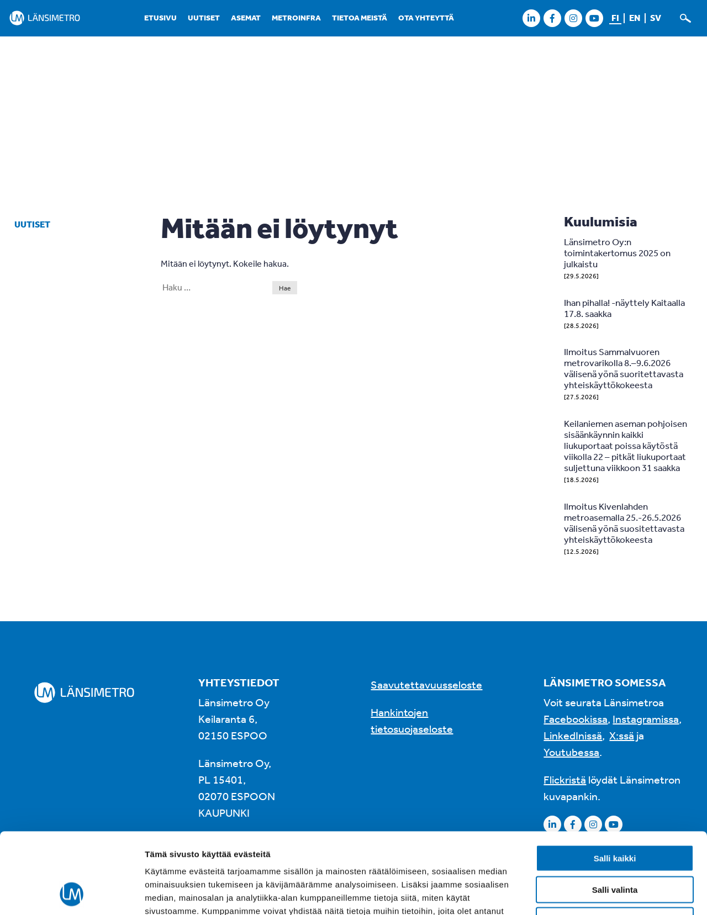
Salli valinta (615, 813)
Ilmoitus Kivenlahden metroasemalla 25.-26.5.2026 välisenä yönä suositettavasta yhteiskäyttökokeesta (624, 522)
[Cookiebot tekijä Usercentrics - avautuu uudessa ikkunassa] (71, 893)
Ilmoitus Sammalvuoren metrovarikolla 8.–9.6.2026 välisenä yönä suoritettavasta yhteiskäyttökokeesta (623, 368)
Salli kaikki (615, 782)
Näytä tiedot (591, 893)
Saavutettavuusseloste (426, 684)
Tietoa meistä (359, 18)
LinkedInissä (573, 735)
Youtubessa (571, 751)
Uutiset (204, 18)
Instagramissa (646, 718)
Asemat (246, 18)
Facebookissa (576, 718)
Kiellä (615, 844)
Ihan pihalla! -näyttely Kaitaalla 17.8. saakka (624, 308)
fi (615, 17)
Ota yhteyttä (426, 18)
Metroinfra (296, 18)
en (634, 17)
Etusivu (160, 18)
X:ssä (621, 735)
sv (655, 17)
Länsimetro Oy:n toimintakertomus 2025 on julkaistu (617, 252)
